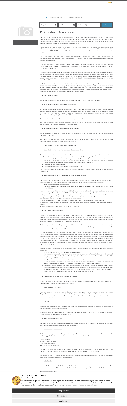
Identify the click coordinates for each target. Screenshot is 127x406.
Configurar (63, 401)
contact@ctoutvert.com (51, 345)
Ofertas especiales (75, 17)
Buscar (107, 25)
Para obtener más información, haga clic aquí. (80, 385)
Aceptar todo (63, 391)
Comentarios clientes (57, 17)
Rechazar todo (63, 396)
